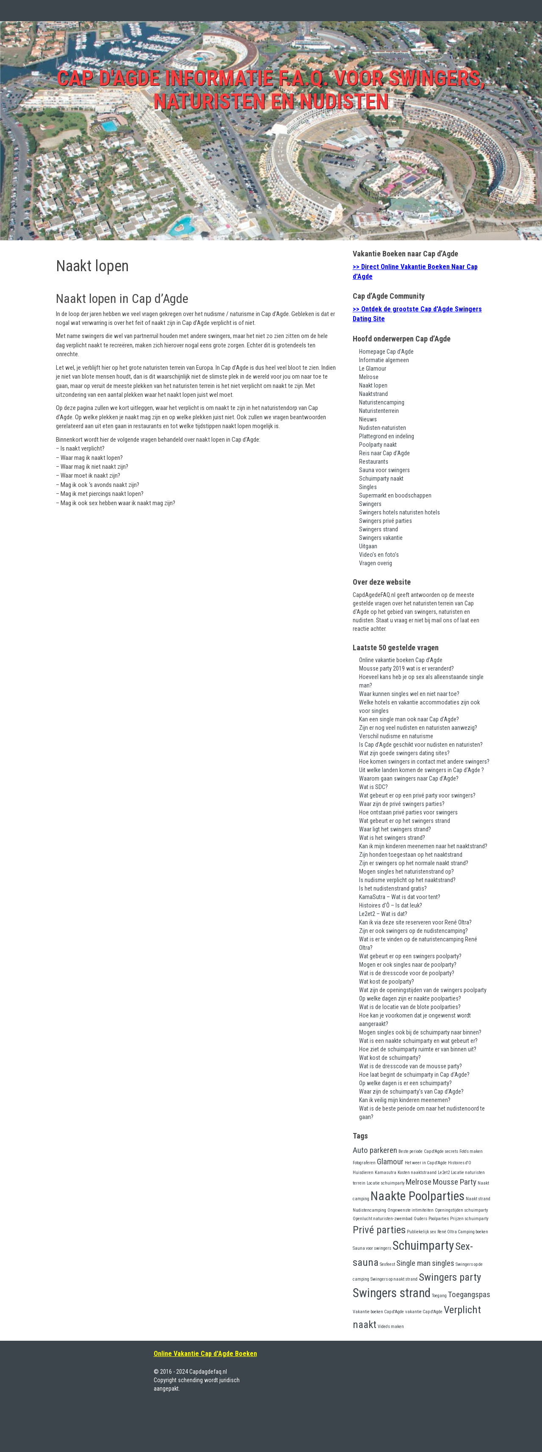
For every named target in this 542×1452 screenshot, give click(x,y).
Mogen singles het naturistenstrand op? (406, 871)
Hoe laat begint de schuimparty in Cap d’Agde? (414, 1074)
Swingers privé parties (385, 520)
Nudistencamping (369, 1210)
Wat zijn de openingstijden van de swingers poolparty (423, 990)
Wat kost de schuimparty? (390, 1057)
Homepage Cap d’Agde (386, 351)
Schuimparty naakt (381, 478)
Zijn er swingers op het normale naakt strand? (413, 863)
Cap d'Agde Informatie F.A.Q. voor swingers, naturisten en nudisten (271, 90)
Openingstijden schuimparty (461, 1210)
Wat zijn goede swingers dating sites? (404, 753)
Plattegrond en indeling (386, 436)
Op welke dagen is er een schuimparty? (405, 1083)
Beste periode (410, 1151)
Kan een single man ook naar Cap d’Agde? (409, 719)
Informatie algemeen (384, 360)
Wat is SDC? (373, 787)
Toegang (439, 1295)
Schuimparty (423, 1245)
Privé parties (379, 1230)
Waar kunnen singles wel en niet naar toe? (409, 693)
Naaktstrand (373, 393)
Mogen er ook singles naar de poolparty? (407, 964)
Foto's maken (471, 1151)
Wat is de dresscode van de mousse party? (410, 1066)
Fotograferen (364, 1163)
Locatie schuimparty (385, 1183)
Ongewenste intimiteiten (410, 1210)
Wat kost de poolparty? (386, 981)
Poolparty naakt (378, 444)
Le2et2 (444, 1172)
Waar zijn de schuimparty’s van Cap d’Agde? (411, 1091)
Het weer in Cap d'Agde (426, 1163)
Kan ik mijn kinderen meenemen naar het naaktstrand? (423, 846)
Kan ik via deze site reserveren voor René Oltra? (415, 922)
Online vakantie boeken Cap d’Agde (400, 660)
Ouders (420, 1218)
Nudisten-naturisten (382, 427)
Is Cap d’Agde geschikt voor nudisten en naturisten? (421, 744)
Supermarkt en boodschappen (395, 495)
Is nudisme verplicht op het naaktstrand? (407, 880)
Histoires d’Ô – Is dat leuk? (390, 905)
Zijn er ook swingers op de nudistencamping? (413, 930)
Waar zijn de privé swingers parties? (402, 803)
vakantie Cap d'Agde (423, 1311)
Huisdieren (363, 1172)
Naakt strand (478, 1199)
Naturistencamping (381, 402)
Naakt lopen (373, 385)
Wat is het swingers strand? (392, 837)
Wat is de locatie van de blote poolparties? (410, 1007)
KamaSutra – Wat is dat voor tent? (399, 897)
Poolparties (439, 1218)
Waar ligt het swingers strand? (395, 829)
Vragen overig (375, 563)
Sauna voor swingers (384, 470)
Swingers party (450, 1277)
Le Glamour (372, 368)
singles (443, 1263)
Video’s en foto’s (379, 554)
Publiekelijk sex (421, 1232)
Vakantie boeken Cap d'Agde (378, 1311)
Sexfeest (387, 1264)
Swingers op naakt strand (394, 1279)
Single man (413, 1263)
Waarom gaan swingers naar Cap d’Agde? (409, 778)
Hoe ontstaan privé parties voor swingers (408, 812)
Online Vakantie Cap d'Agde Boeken (205, 1354)
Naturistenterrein (379, 410)
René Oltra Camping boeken (462, 1232)
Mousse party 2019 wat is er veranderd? (406, 668)
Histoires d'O (459, 1163)
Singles (368, 487)
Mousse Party (454, 1182)
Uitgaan (368, 546)
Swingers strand (378, 529)
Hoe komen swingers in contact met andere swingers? (424, 761)
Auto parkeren (375, 1150)
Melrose (369, 377)
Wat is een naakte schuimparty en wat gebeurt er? (418, 1040)
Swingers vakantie (381, 537)
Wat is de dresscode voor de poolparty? (406, 973)
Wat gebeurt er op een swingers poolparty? (410, 956)
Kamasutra (385, 1172)
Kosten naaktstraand (417, 1172)
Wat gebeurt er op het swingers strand (404, 820)
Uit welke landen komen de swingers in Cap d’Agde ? (421, 770)
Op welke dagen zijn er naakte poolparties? (410, 998)
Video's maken (391, 1326)
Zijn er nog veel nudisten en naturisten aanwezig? (418, 727)
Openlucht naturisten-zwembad (382, 1218)
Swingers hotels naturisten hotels (399, 512)
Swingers (370, 503)
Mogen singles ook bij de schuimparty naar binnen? (420, 1032)
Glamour (390, 1161)
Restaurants (373, 461)
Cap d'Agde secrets (441, 1151)
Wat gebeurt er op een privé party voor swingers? (417, 795)
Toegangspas (469, 1294)
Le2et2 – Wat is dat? (383, 913)
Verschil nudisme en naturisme (396, 736)
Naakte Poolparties (418, 1196)
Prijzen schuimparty (469, 1218)
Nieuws (368, 419)
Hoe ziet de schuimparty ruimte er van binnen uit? (417, 1049)
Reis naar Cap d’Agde (384, 453)
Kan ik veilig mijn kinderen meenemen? (405, 1100)
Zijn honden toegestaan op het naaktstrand (410, 854)
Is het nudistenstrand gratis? (393, 888)
